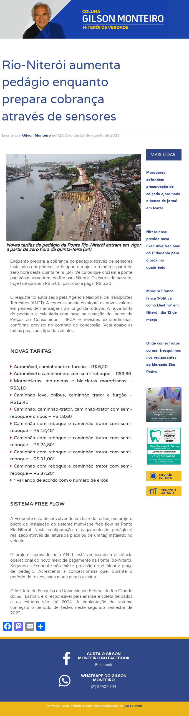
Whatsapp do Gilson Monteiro (104, 678)
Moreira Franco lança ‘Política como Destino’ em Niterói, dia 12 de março (162, 305)
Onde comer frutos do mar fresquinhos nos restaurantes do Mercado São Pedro (163, 357)
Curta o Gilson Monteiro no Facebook (104, 656)
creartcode (133, 706)
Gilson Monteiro (36, 135)
